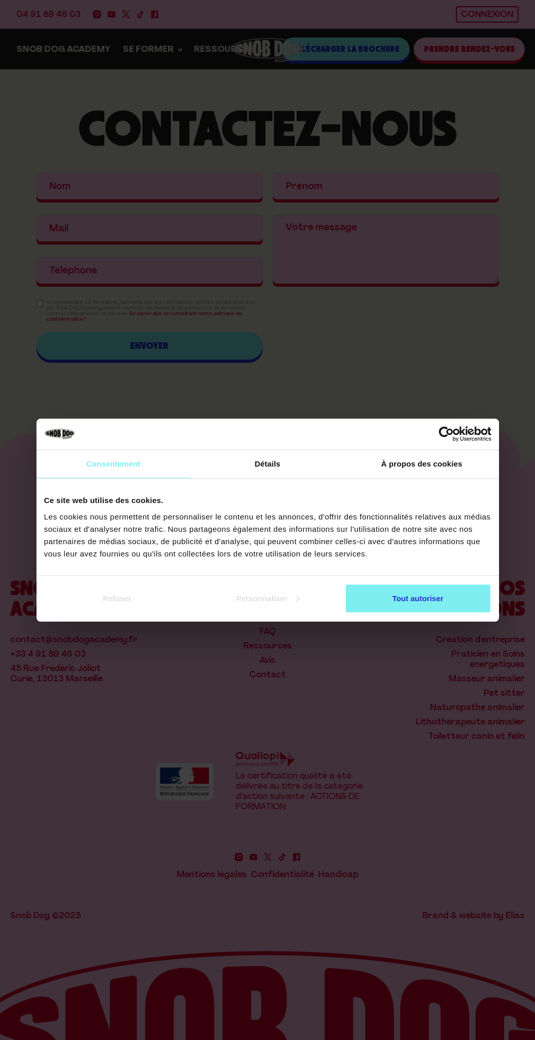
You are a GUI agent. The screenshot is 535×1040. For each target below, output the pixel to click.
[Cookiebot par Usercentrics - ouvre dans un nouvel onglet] (446, 434)
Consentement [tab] (113, 463)
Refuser (117, 597)
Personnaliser (268, 597)
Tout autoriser (418, 597)
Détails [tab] (268, 463)
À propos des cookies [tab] (422, 463)
